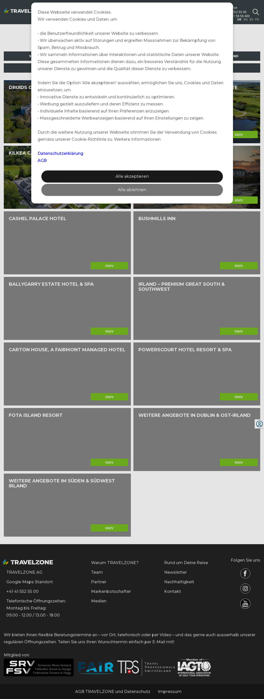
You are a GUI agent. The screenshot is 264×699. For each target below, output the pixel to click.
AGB (42, 160)
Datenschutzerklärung (60, 153)
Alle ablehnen (132, 189)
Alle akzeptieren (132, 176)
